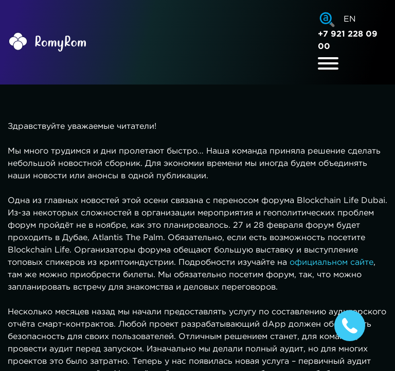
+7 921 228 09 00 (348, 40)
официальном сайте (331, 262)
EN (350, 19)
